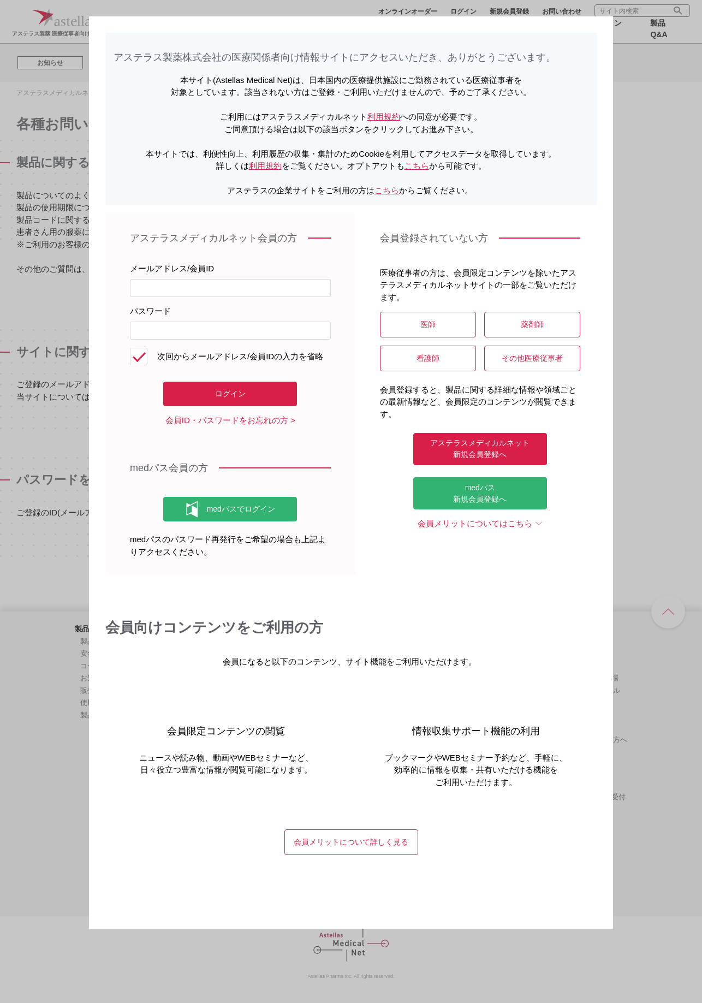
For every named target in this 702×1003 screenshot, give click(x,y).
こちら (416, 165)
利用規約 (383, 116)
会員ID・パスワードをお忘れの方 (226, 420)
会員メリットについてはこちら (475, 523)
